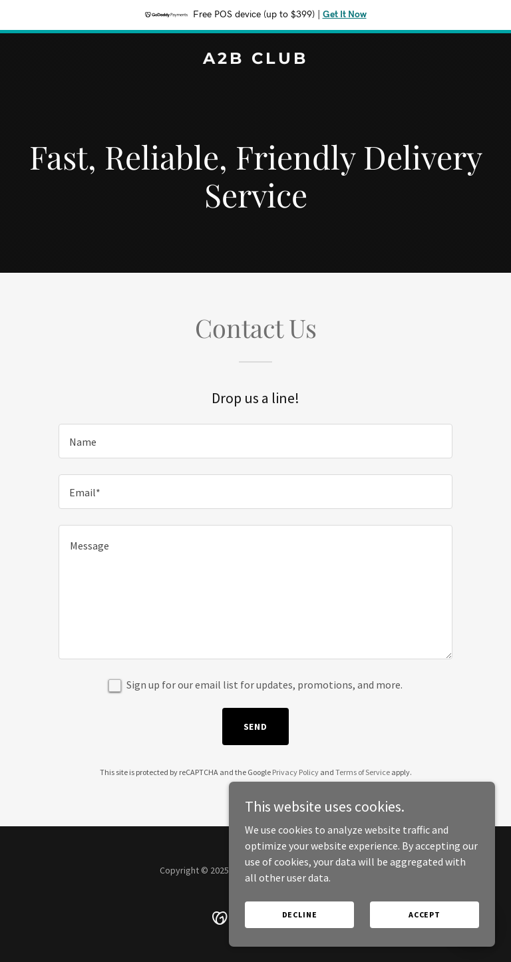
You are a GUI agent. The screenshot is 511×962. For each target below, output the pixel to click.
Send (256, 726)
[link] (255, 60)
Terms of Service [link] (362, 772)
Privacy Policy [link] (295, 772)
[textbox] (255, 441)
